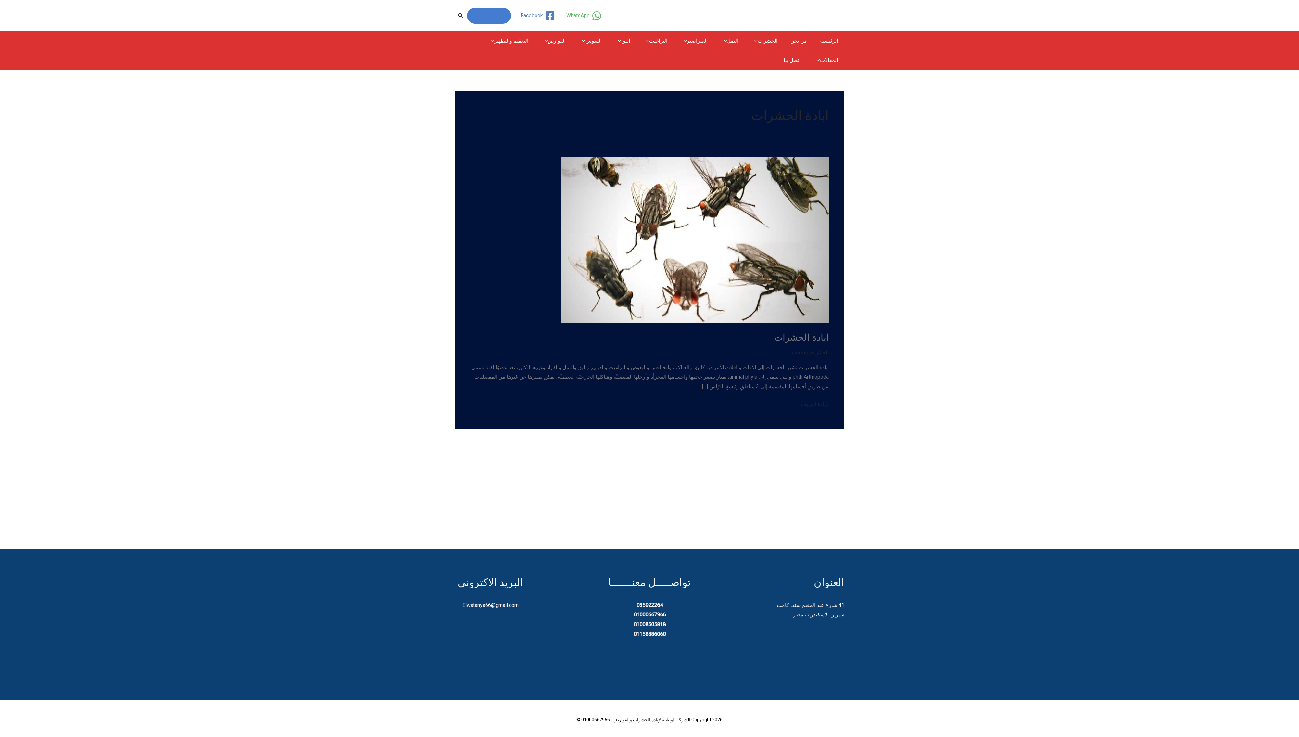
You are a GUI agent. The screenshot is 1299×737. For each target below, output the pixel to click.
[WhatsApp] (583, 16)
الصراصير (705, 41)
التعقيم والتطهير (532, 41)
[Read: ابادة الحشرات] (695, 240)
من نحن (802, 41)
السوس (609, 41)
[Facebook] (537, 16)
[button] (461, 16)
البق (639, 41)
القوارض (575, 41)
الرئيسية (830, 41)
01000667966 (488, 15)
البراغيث (669, 41)
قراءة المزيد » (814, 403)
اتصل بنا (830, 60)
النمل (739, 41)
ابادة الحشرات (800, 337)
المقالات (490, 41)
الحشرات (771, 41)
